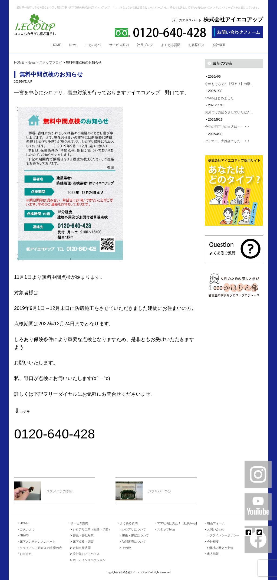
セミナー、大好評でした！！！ (227, 141)
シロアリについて (134, 529)
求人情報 (213, 553)
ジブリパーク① (143, 487)
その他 (126, 547)
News (73, 45)
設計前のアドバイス (86, 553)
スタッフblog (166, 529)
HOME (56, 45)
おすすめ (26, 553)
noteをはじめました (219, 98)
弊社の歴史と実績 (221, 547)
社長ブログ (145, 45)
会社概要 (219, 45)
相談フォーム (216, 523)
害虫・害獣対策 (83, 535)
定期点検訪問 (82, 547)
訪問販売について (134, 541)
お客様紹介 (196, 45)
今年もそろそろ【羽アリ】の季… (229, 84)
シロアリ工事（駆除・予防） (92, 529)
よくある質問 (170, 45)
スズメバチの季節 (43, 487)
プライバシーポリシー (224, 535)
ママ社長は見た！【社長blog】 (178, 523)
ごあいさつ (93, 45)
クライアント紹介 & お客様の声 (41, 547)
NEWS (24, 535)
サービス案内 (119, 45)
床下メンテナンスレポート (37, 541)
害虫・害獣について (135, 535)
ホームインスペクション (89, 560)
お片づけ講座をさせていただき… (229, 112)
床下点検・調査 (83, 541)
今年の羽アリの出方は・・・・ (227, 127)
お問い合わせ (216, 529)
